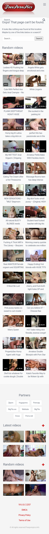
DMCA (24, 510)
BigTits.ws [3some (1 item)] (12, 409)
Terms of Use (24, 520)
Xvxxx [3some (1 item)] (17, 416)
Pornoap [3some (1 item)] (36, 403)
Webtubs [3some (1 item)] (25, 409)
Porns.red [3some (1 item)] (29, 416)
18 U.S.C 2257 (24, 504)
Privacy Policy (25, 515)
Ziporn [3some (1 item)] (10, 403)
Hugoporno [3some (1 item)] (23, 403)
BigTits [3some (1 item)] (37, 409)
